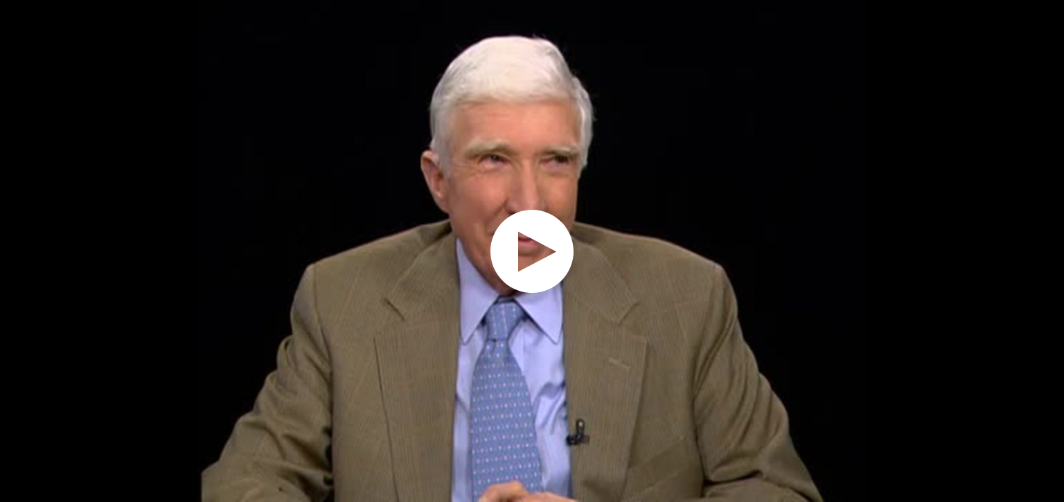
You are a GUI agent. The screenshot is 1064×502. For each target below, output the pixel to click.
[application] (532, 251)
